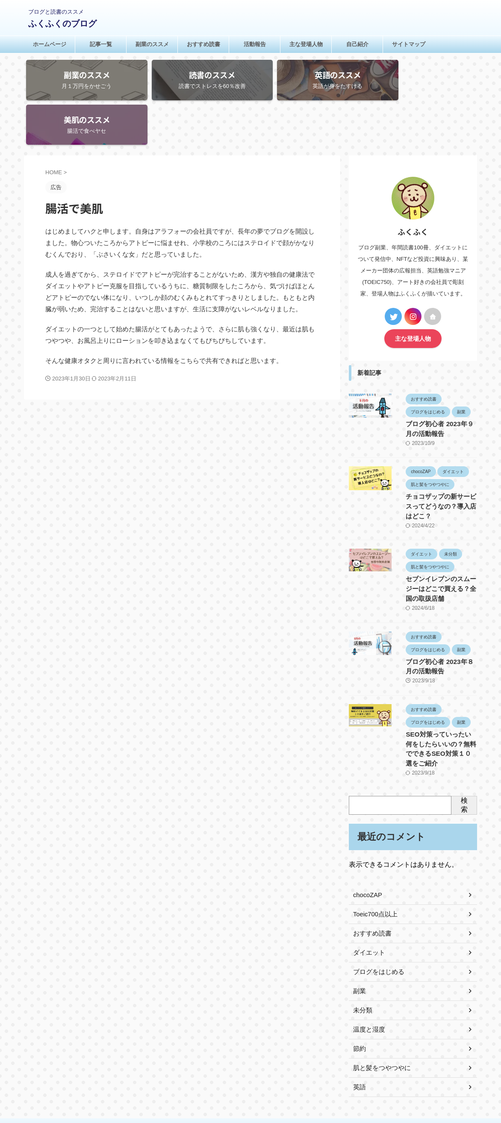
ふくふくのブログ (62, 23)
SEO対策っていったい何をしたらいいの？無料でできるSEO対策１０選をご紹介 (437, 690)
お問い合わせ (260, 1067)
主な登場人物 (306, 44)
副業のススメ (152, 44)
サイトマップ (408, 44)
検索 (464, 740)
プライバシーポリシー (209, 1067)
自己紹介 (357, 44)
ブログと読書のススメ (250, 1083)
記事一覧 (101, 44)
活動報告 (255, 44)
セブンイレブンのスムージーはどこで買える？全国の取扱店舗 (437, 536)
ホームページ (49, 44)
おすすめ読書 (203, 44)
